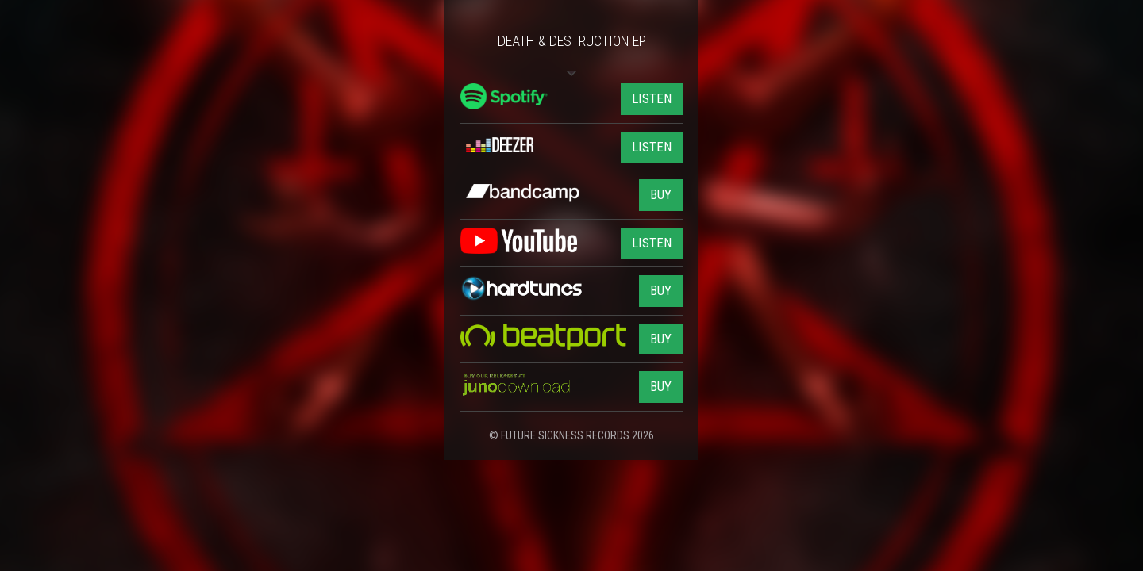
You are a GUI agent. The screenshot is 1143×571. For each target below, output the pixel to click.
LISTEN (652, 98)
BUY (661, 194)
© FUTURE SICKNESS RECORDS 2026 (571, 435)
